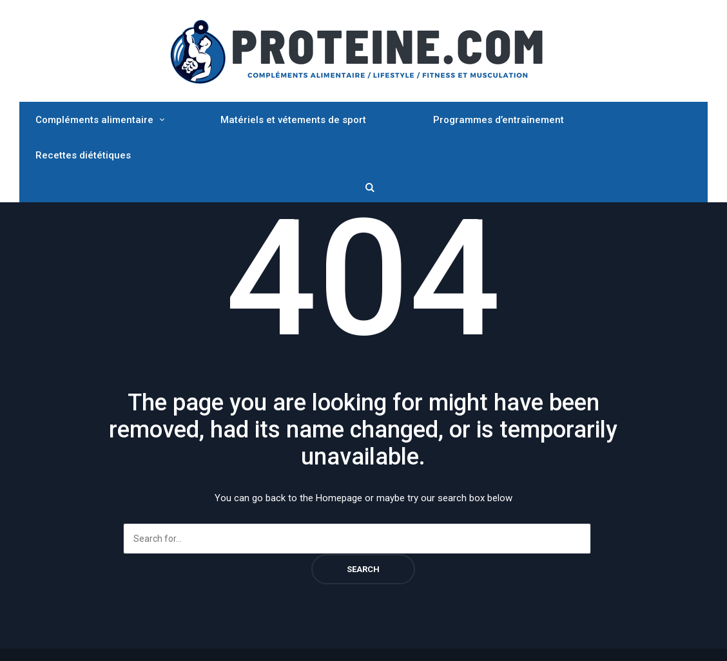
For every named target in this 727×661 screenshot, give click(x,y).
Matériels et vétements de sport (293, 120)
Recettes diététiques (83, 155)
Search (363, 569)
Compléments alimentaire (94, 120)
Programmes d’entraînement (498, 120)
